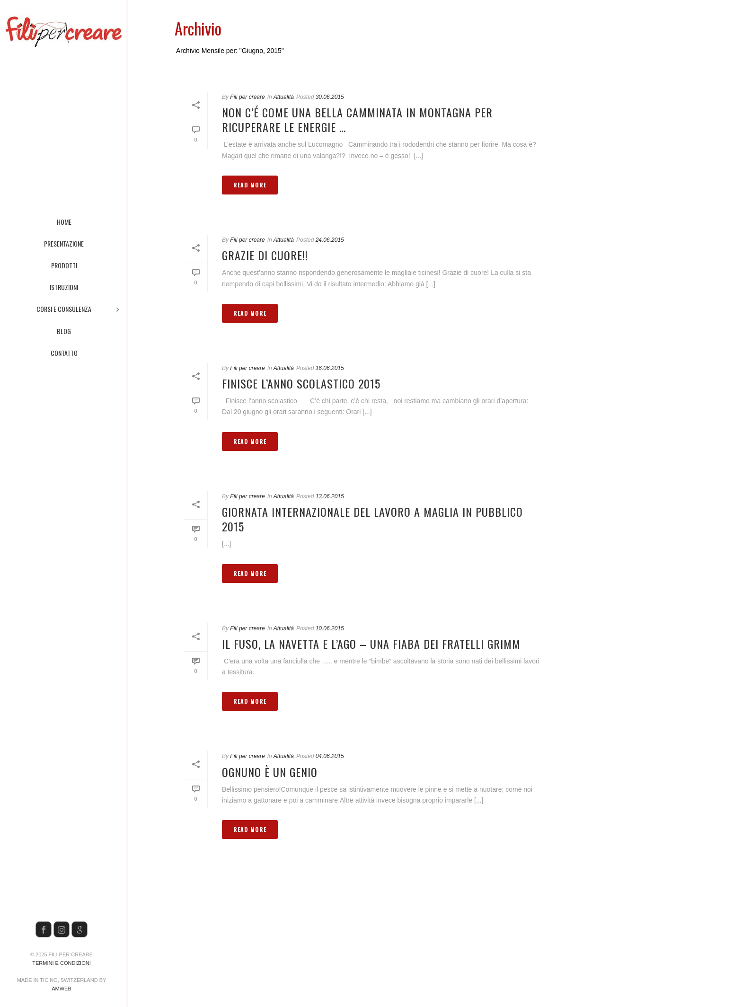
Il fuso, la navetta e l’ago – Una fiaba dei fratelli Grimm (371, 643)
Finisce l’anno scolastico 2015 (301, 383)
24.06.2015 (330, 240)
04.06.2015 (330, 756)
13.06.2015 (330, 496)
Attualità (284, 97)
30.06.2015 (330, 97)
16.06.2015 (330, 368)
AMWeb (61, 988)
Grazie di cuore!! (265, 255)
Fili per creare (247, 97)
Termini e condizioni (61, 963)
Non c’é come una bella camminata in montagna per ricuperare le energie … (357, 119)
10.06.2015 (330, 628)
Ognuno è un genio (270, 771)
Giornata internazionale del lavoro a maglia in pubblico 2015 (372, 519)
